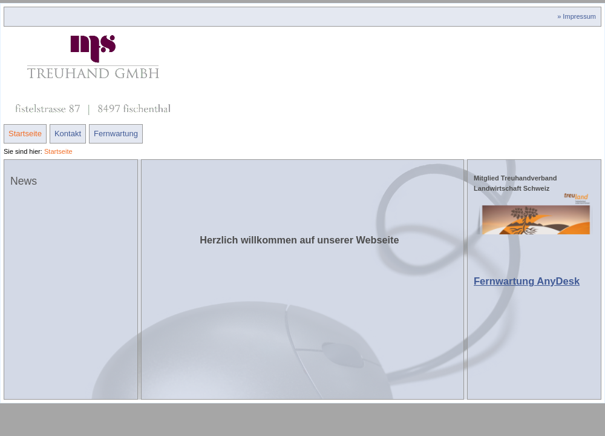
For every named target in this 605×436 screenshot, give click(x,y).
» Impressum (576, 16)
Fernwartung (116, 133)
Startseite (25, 133)
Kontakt (67, 133)
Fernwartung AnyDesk (527, 281)
